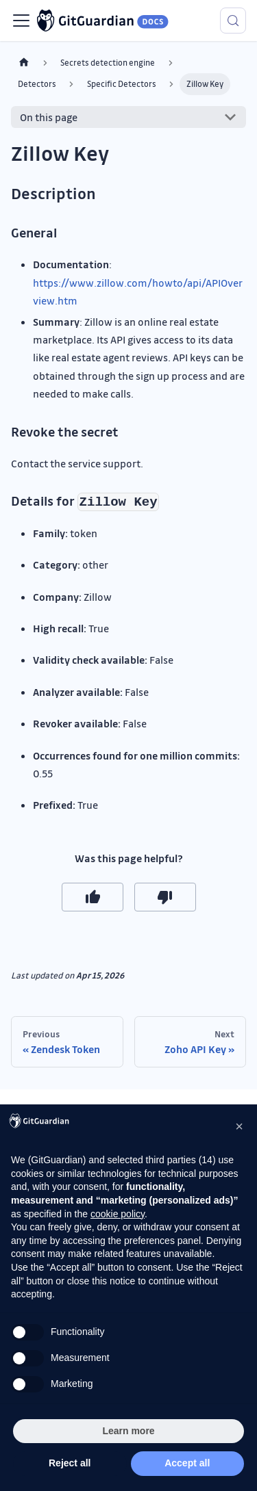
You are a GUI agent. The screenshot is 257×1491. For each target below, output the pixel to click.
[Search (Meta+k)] (233, 21)
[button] (239, 1126)
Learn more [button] (128, 1430)
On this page (48, 117)
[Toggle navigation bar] (21, 20)
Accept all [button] (187, 1462)
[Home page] (24, 62)
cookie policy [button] (117, 1213)
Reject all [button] (69, 1462)
